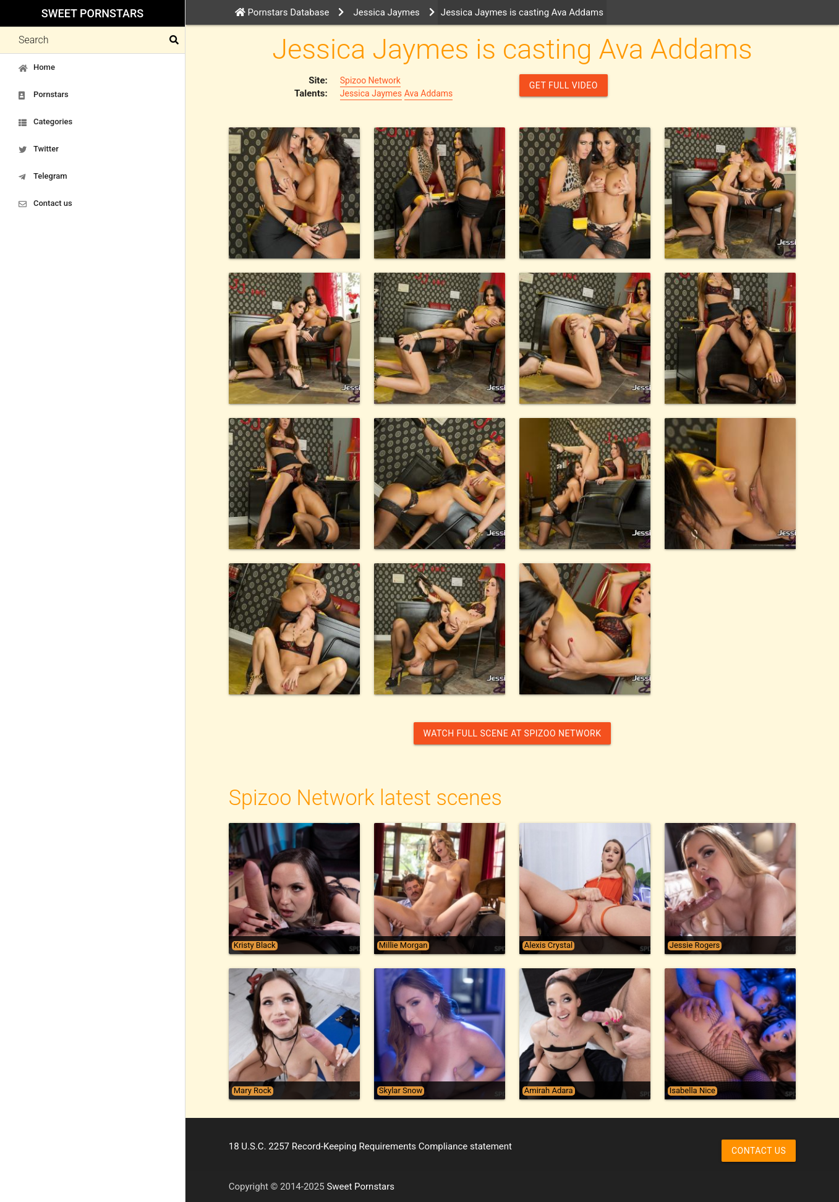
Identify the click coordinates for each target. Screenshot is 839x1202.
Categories (45, 121)
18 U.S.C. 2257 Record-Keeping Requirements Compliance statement (370, 1146)
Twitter (39, 149)
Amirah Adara (548, 1090)
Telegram (43, 176)
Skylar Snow (400, 1090)
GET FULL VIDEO (563, 85)
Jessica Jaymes (371, 93)
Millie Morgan (403, 945)
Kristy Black (255, 945)
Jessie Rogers (695, 945)
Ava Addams (428, 93)
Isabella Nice (692, 1090)
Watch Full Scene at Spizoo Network (513, 733)
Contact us (45, 203)
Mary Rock (252, 1090)
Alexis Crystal (548, 945)
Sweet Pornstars (92, 13)
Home (37, 67)
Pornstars (44, 94)
